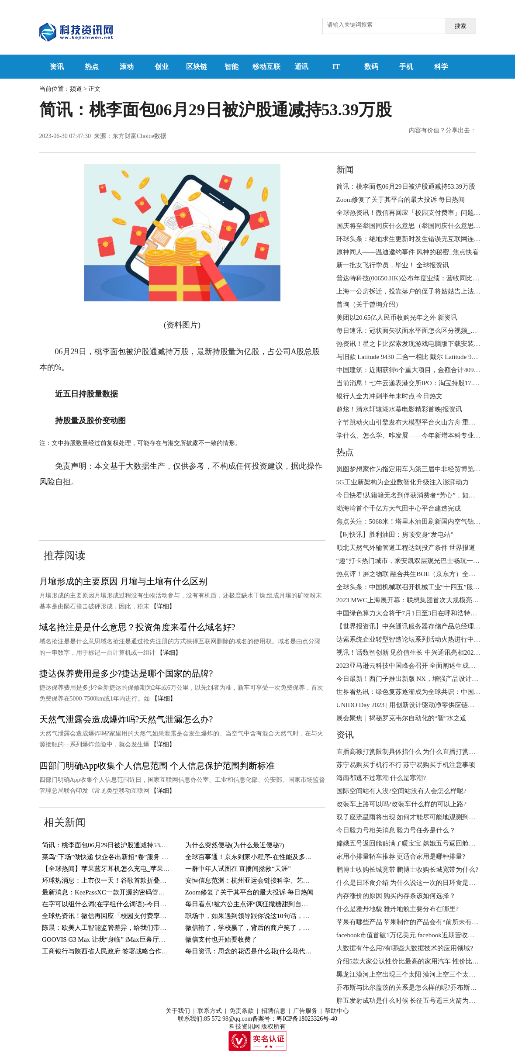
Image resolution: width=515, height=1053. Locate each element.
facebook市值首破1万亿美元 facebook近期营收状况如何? (416, 935)
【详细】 (163, 606)
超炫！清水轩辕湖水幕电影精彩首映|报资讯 (399, 409)
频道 (76, 89)
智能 (231, 66)
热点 (92, 66)
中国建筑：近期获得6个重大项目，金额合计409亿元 (411, 369)
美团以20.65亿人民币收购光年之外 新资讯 (397, 317)
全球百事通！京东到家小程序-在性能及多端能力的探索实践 (271, 856)
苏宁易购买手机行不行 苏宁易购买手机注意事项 (406, 764)
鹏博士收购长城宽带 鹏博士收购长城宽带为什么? (407, 869)
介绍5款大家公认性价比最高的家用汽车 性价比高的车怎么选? (425, 961)
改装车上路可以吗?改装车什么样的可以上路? (401, 804)
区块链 (196, 66)
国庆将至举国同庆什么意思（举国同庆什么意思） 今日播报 (422, 225)
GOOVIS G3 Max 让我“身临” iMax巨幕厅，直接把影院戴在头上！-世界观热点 (154, 939)
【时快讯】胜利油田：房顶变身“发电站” (394, 534)
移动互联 (266, 66)
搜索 (460, 26)
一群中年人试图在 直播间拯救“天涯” (238, 868)
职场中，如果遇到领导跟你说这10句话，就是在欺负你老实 (270, 915)
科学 (441, 66)
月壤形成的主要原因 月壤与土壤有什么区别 (123, 581)
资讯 (57, 66)
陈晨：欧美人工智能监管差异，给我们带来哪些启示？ (120, 927)
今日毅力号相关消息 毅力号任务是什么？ (396, 830)
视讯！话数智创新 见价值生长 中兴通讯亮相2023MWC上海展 (424, 652)
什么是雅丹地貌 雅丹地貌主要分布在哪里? (397, 908)
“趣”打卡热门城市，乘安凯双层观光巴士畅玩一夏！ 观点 (418, 560)
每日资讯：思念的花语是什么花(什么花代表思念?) (257, 951)
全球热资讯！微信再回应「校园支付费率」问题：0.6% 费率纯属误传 (141, 915)
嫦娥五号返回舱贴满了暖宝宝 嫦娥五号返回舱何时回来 (415, 843)
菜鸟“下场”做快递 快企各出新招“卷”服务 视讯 (108, 856)
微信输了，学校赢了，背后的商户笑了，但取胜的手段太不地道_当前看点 (291, 927)
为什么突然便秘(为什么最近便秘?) (234, 845)
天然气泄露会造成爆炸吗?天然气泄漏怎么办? (126, 719)
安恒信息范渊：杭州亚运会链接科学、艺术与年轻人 (260, 880)
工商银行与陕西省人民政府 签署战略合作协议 (108, 951)
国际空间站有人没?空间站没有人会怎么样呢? (401, 790)
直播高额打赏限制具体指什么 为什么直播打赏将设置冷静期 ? (424, 751)
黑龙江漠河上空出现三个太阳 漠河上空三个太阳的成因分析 (422, 974)
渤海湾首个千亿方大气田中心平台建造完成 (398, 508)
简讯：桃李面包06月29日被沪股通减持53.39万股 (111, 845)
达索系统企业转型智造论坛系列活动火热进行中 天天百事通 (422, 639)
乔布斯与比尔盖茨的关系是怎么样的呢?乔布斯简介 (410, 987)
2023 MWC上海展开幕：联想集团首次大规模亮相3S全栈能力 (424, 600)
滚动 (127, 66)
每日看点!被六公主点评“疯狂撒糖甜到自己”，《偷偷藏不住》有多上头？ (290, 904)
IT (336, 66)
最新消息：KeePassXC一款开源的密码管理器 (107, 892)
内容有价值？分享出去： (442, 130)
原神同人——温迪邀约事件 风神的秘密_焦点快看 (407, 252)
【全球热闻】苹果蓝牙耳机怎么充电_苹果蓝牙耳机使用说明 (129, 868)
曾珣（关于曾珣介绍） (369, 304)
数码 (371, 66)
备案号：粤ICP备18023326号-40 (294, 1018)
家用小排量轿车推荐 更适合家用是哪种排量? (400, 856)
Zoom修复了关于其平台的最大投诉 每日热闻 (249, 892)
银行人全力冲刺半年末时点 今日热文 (389, 396)
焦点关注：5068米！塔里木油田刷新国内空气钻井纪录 (415, 521)
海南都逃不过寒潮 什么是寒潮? (381, 777)
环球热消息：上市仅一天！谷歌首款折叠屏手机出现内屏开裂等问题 (140, 880)
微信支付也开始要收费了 (221, 939)
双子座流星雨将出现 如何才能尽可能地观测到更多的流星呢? (423, 817)
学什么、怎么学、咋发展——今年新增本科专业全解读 (415, 435)
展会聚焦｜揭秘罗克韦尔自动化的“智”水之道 (401, 718)
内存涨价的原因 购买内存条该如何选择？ (396, 895)
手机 (406, 66)
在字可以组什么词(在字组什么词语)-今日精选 (107, 904)
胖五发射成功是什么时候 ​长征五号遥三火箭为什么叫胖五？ (422, 1000)
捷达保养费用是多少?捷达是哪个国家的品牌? (126, 673)
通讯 (301, 66)
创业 (162, 66)
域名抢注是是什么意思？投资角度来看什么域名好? (137, 627)
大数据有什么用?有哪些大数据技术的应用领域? (404, 948)
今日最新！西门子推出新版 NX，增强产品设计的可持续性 (420, 678)
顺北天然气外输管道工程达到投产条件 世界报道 (406, 547)
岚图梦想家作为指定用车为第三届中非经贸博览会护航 (415, 469)
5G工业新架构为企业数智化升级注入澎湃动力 (402, 482)
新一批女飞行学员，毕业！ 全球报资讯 (392, 265)
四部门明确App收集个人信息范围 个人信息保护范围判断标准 (157, 765)
